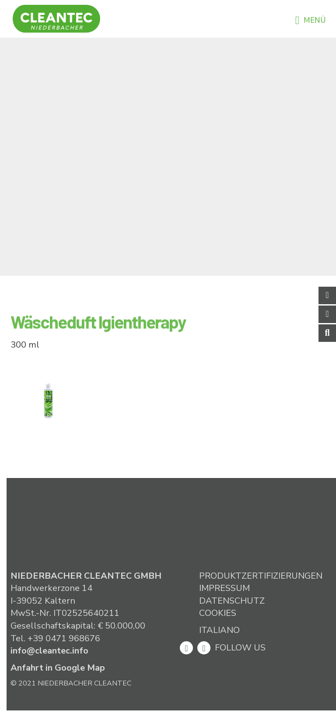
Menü (310, 20)
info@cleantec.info (49, 651)
